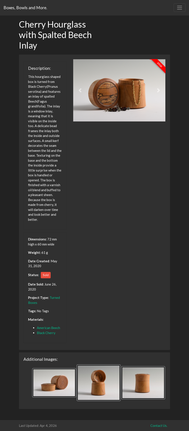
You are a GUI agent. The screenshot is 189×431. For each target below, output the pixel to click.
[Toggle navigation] (179, 8)
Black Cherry (46, 333)
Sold (46, 275)
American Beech (48, 328)
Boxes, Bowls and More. (25, 7)
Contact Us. (158, 425)
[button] (80, 90)
